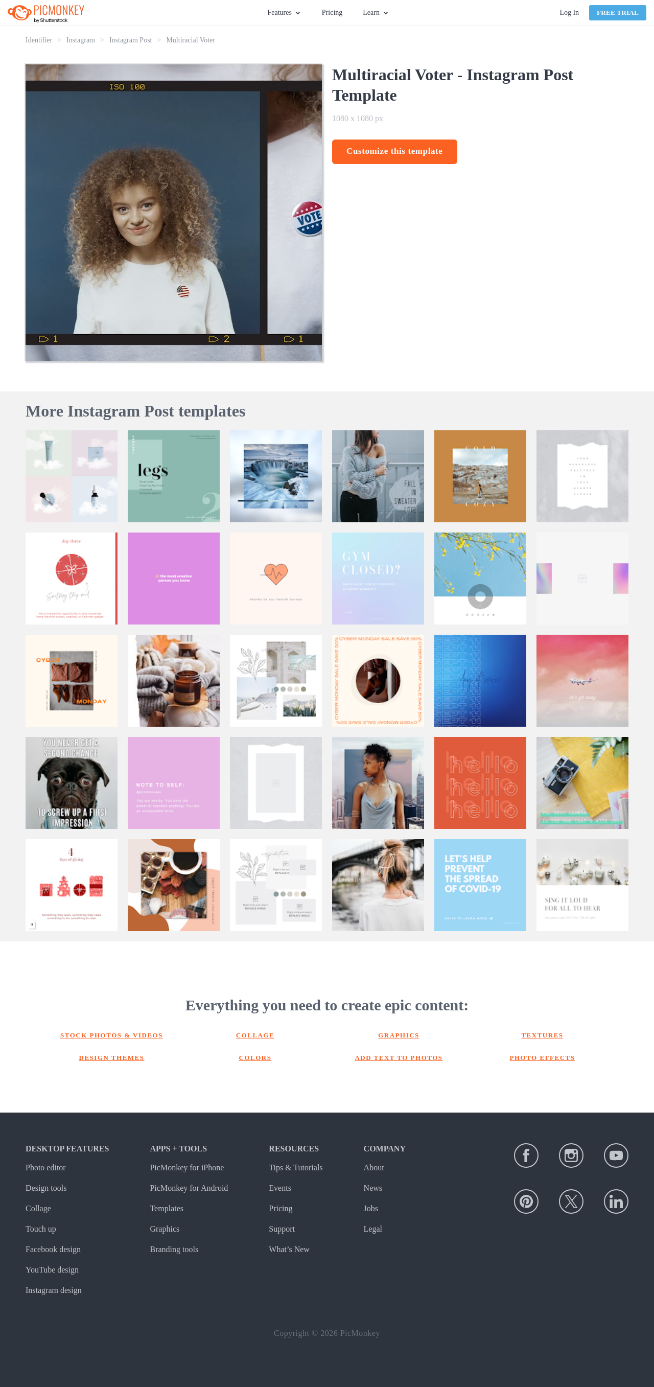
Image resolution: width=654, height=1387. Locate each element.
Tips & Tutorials (295, 1167)
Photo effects (542, 1057)
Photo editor (46, 1167)
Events (280, 1188)
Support (282, 1228)
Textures (542, 1035)
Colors (255, 1057)
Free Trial (618, 12)
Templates (166, 1208)
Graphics (398, 1035)
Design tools (46, 1188)
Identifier (39, 40)
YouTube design (52, 1269)
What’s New (289, 1249)
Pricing (332, 12)
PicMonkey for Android (189, 1188)
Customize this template (394, 151)
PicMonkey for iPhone (187, 1167)
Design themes (112, 1057)
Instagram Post (130, 40)
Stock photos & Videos (111, 1035)
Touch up (41, 1228)
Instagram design (54, 1290)
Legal (373, 1228)
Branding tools (174, 1249)
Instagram (80, 40)
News (373, 1188)
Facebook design (53, 1249)
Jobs (371, 1208)
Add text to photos (398, 1057)
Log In (569, 12)
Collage (255, 1035)
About (374, 1167)
